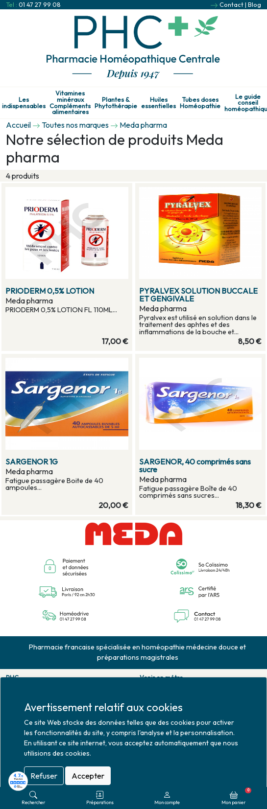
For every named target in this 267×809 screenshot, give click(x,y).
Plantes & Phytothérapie (116, 102)
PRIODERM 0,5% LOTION (49, 291)
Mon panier (236, 796)
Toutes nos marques (75, 125)
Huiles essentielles (158, 102)
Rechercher (33, 798)
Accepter (88, 776)
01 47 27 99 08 (40, 4)
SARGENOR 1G (31, 461)
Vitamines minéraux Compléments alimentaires (70, 102)
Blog (254, 4)
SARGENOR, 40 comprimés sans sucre (195, 465)
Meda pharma (143, 125)
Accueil (18, 125)
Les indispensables (24, 102)
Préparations (100, 798)
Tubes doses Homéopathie (200, 102)
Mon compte (167, 798)
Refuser (43, 776)
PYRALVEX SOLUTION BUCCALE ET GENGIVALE (198, 294)
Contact (231, 4)
